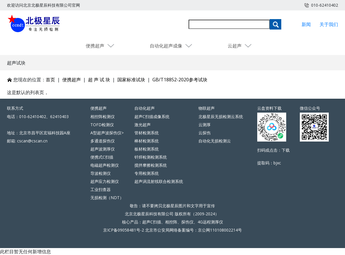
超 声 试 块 (99, 79)
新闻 (306, 24)
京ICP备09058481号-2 (123, 230)
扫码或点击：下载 (273, 150)
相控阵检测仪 (102, 116)
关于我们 (329, 24)
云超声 (240, 46)
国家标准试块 (131, 79)
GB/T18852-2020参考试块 (179, 79)
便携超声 (100, 46)
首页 (50, 79)
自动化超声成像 (171, 46)
